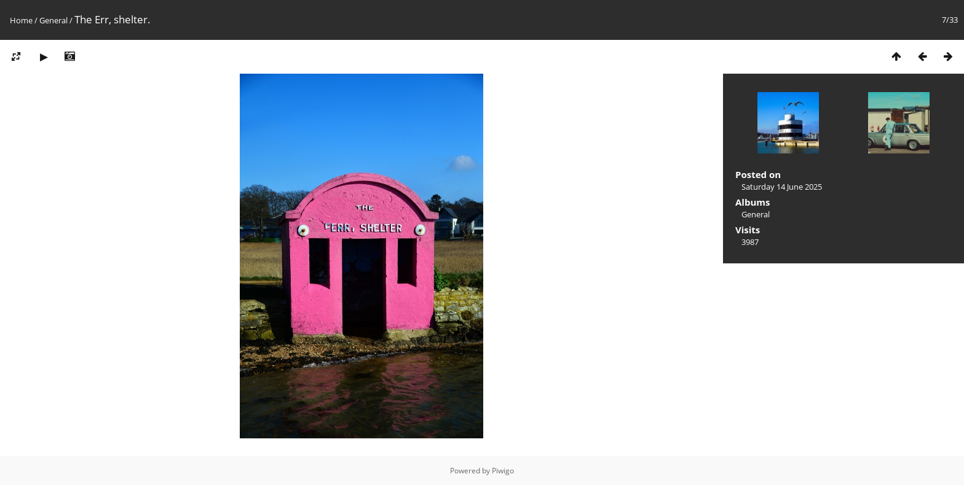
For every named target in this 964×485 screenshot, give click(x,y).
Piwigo (503, 470)
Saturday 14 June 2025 (781, 186)
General (53, 20)
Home (21, 20)
